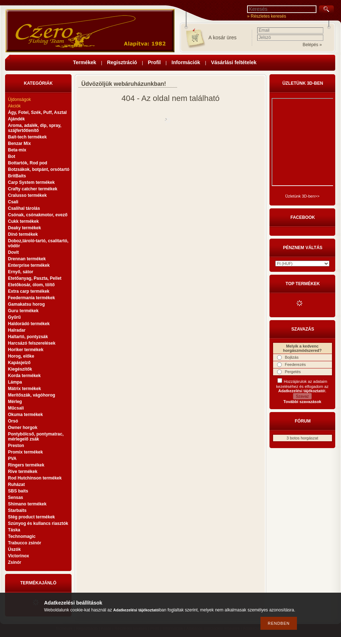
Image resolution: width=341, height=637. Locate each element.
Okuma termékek (25, 414)
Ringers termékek (26, 465)
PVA (12, 458)
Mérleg (15, 401)
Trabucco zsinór (24, 542)
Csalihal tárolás (24, 208)
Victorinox (18, 555)
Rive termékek (22, 471)
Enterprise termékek (28, 265)
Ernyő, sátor (20, 271)
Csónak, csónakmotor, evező (38, 214)
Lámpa (15, 382)
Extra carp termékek (28, 291)
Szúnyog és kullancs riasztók (38, 523)
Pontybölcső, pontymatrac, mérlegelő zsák (36, 437)
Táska (14, 529)
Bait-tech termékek (27, 137)
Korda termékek (24, 375)
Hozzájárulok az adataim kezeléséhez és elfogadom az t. (302, 386)
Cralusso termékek (27, 195)
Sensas (15, 497)
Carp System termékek (31, 182)
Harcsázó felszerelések (31, 343)
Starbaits (17, 510)
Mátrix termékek (24, 388)
